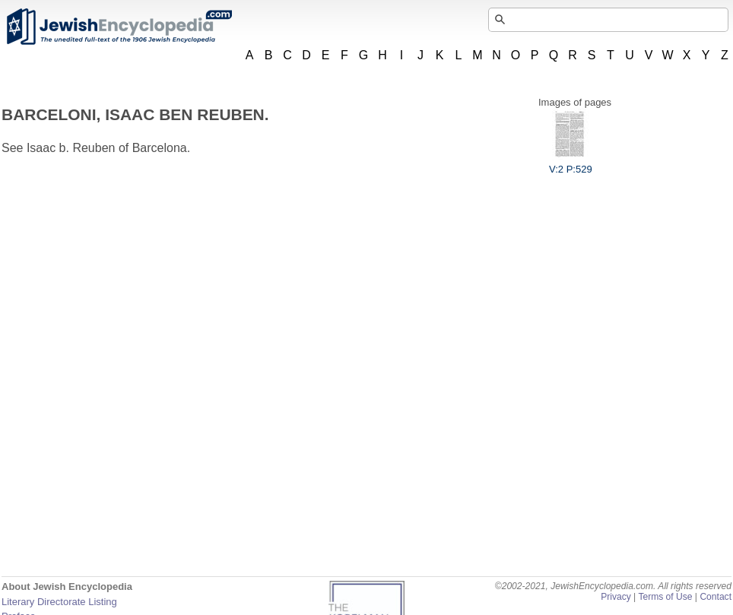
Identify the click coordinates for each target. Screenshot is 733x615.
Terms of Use (665, 596)
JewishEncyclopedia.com (118, 27)
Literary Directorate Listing (59, 601)
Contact (715, 596)
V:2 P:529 (570, 163)
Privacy (616, 596)
